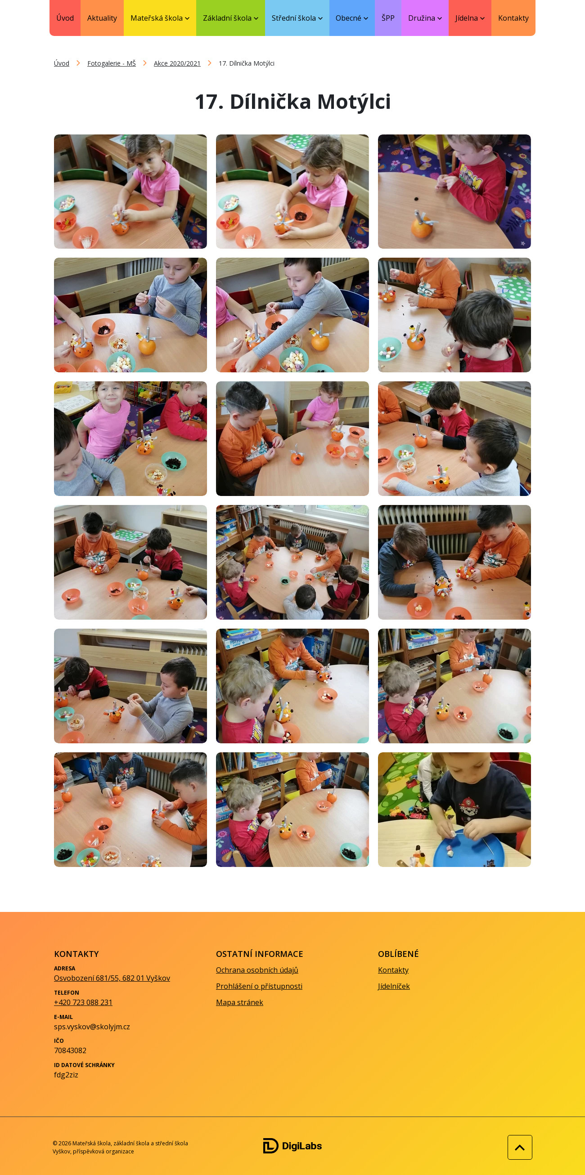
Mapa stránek (239, 1002)
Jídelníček (394, 986)
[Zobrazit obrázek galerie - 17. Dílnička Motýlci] (131, 191)
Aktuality (102, 18)
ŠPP (388, 18)
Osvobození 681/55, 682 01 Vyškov (112, 978)
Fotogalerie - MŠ (111, 63)
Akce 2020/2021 (177, 63)
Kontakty (513, 18)
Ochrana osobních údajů (257, 970)
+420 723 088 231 (83, 1002)
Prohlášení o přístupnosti (259, 986)
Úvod (65, 18)
